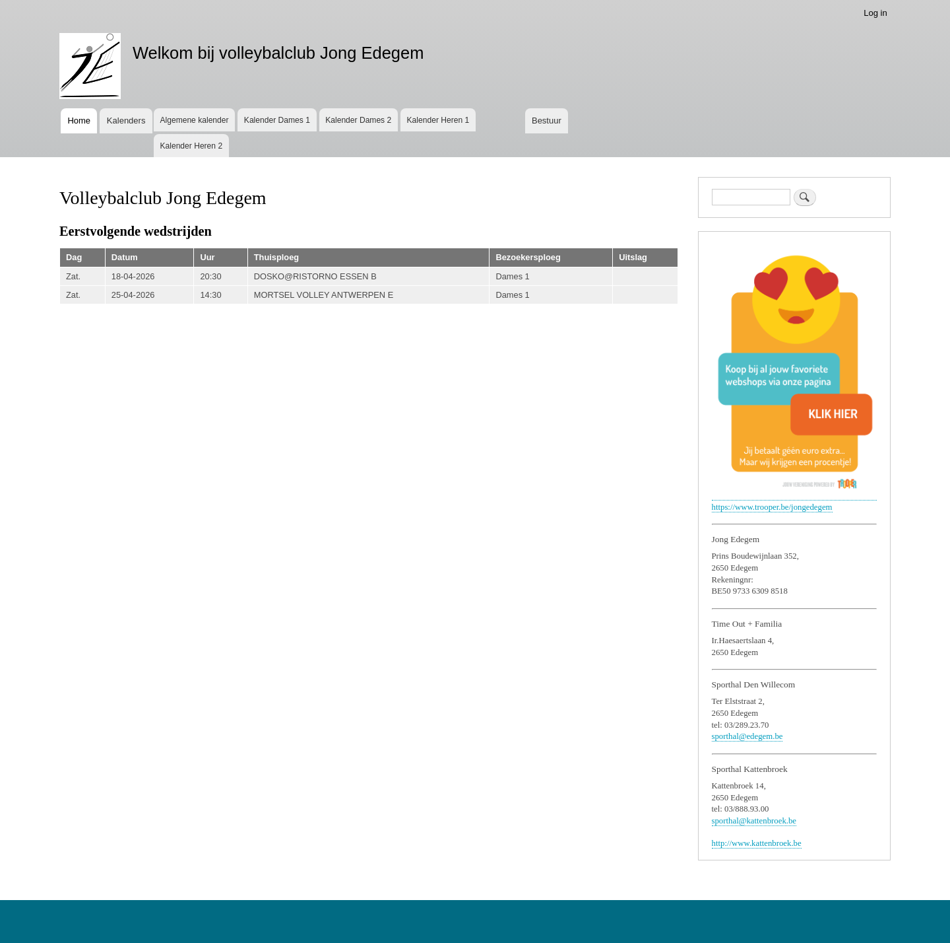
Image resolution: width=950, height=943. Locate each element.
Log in (875, 13)
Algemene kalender (194, 120)
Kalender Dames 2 (358, 120)
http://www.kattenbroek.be (757, 843)
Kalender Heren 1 (438, 120)
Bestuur (546, 120)
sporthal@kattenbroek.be (754, 820)
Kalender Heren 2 (191, 146)
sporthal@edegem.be (747, 736)
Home (78, 120)
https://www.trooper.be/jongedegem (772, 507)
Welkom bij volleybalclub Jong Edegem (278, 53)
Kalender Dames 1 (277, 120)
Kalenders (126, 120)
